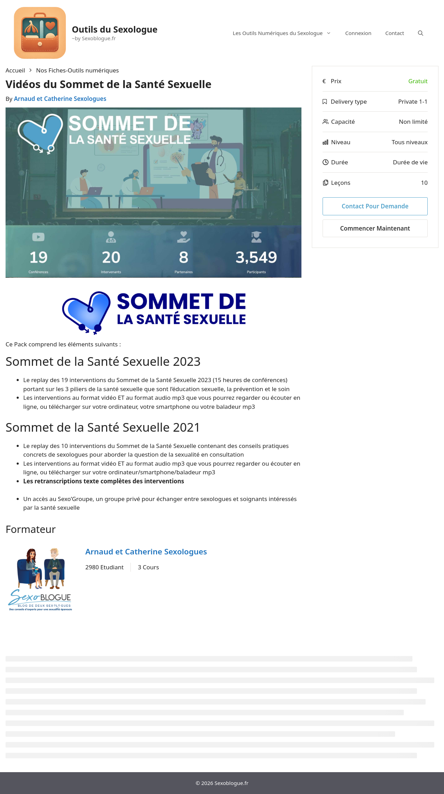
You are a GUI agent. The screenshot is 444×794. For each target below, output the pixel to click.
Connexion (358, 32)
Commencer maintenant (375, 228)
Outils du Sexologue (114, 29)
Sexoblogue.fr (232, 782)
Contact (394, 32)
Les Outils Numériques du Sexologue (285, 33)
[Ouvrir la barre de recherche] (420, 33)
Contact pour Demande (375, 206)
